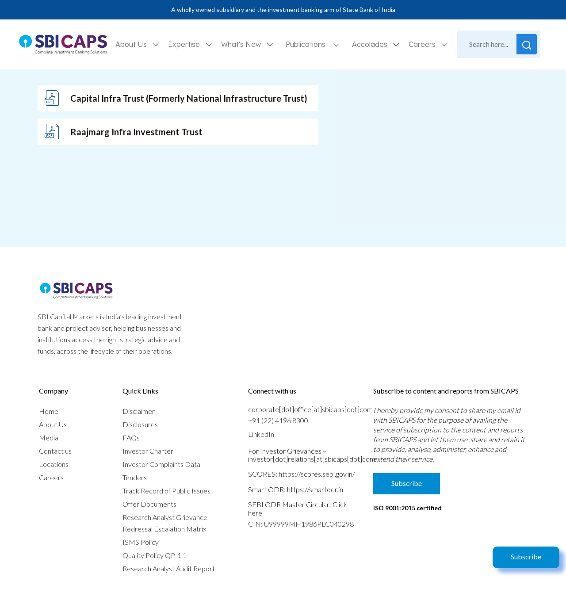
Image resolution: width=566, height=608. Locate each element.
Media (48, 437)
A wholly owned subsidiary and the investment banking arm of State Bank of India (283, 9)
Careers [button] (423, 44)
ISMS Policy (140, 542)
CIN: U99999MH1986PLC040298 (301, 524)
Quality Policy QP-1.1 (154, 555)
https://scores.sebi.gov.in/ (317, 474)
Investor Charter (147, 451)
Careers (51, 477)
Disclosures (140, 424)
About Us (53, 424)
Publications (305, 44)
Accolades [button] (370, 44)
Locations (54, 464)
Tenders (134, 477)
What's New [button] (242, 44)
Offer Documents (149, 504)
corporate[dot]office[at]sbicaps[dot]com (310, 409)
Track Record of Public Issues (166, 490)
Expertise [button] (185, 44)
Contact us (55, 451)
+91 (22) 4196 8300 (278, 420)
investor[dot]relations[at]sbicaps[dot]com (311, 459)
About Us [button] (132, 44)
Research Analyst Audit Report (168, 568)
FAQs (131, 437)
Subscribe (526, 556)
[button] (336, 44)
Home (48, 411)
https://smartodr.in (315, 489)
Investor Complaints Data (161, 464)
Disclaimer (138, 411)
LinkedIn (261, 434)
